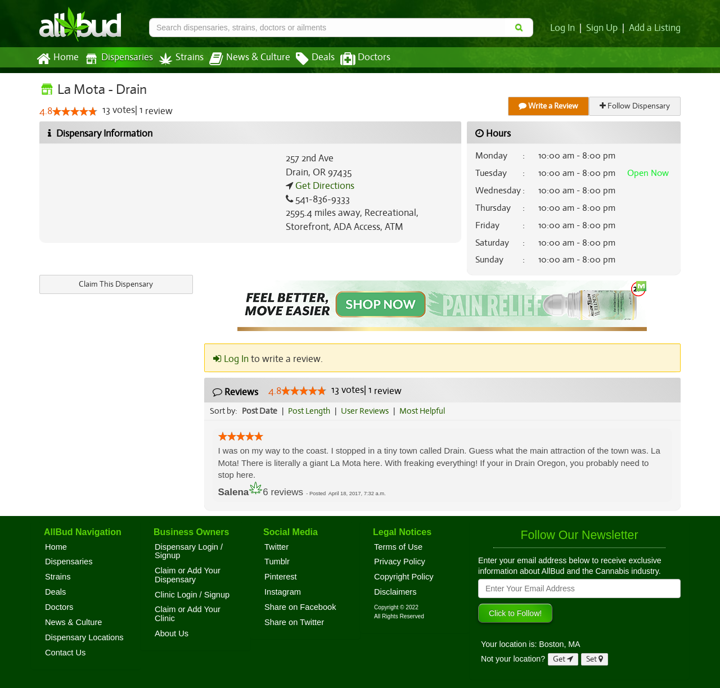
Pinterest (280, 576)
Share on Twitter (294, 622)
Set (595, 659)
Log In (564, 28)
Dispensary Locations (84, 637)
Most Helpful (426, 411)
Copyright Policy (404, 576)
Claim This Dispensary (115, 284)
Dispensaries (116, 59)
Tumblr (277, 561)
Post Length (310, 411)
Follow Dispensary (635, 106)
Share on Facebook (300, 607)
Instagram (282, 591)
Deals (307, 59)
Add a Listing (655, 28)
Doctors (355, 59)
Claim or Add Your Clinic (187, 614)
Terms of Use (398, 546)
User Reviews (368, 411)
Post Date (260, 411)
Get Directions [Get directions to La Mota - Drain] (323, 186)
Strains (177, 59)
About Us (171, 633)
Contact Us (65, 652)
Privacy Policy (399, 561)
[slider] (74, 111)
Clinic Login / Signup (192, 594)
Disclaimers (395, 591)
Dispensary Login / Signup (189, 551)
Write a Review (549, 106)
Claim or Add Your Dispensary (187, 575)
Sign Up (603, 28)
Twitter (276, 546)
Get (563, 659)
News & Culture (243, 59)
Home (57, 59)
